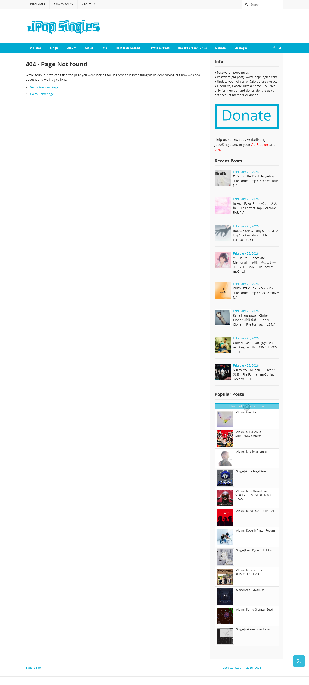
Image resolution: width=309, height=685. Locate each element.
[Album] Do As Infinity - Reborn (255, 530)
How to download (128, 48)
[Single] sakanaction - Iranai (252, 629)
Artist (89, 48)
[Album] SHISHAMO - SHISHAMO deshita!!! (248, 434)
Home (36, 48)
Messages (240, 48)
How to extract (159, 48)
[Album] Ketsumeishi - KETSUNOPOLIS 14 (249, 572)
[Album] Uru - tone (247, 412)
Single (54, 48)
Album (71, 48)
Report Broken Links (192, 48)
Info (104, 48)
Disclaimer (37, 4)
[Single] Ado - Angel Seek (250, 471)
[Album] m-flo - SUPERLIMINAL (255, 511)
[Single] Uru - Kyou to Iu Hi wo (254, 550)
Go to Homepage (42, 94)
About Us (88, 4)
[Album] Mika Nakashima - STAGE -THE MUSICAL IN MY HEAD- (253, 495)
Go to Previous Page (44, 87)
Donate (220, 48)
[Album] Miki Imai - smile (251, 451)
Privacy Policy (63, 4)
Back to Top (33, 668)
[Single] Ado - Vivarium (249, 590)
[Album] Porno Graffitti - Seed (254, 609)
